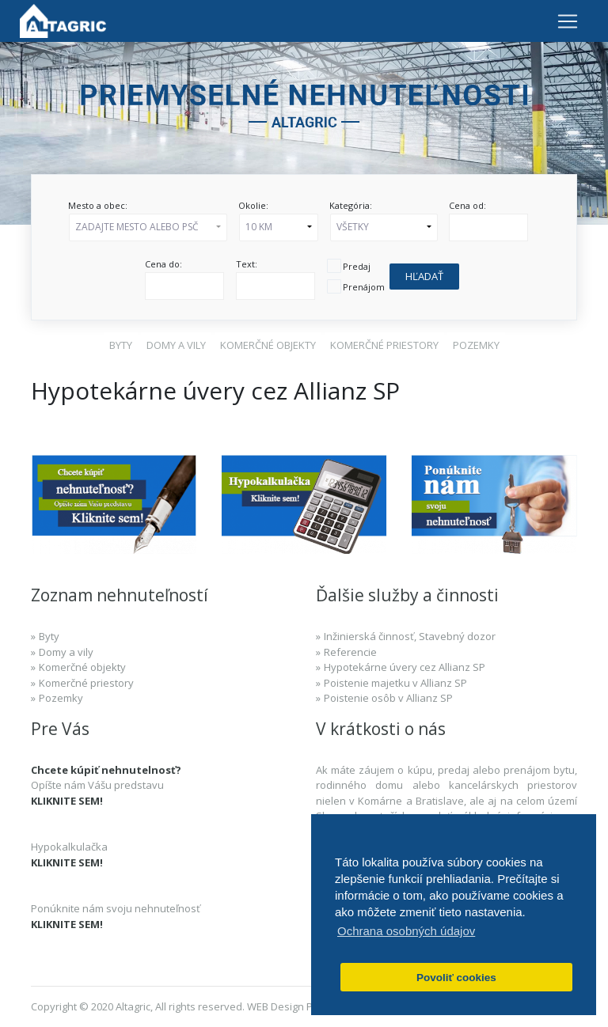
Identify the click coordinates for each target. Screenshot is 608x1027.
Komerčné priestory (86, 683)
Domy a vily (66, 652)
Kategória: (350, 205)
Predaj (356, 266)
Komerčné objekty (82, 667)
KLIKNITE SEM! (67, 801)
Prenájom (364, 287)
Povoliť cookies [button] (456, 977)
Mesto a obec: (97, 205)
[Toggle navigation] (567, 21)
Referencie (350, 652)
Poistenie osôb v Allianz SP (388, 698)
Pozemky (61, 698)
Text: (246, 264)
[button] (148, 227)
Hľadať (424, 276)
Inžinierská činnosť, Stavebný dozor (410, 636)
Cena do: (163, 264)
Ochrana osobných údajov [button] (406, 931)
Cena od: (467, 205)
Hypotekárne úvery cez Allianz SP (404, 667)
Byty (49, 636)
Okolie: (253, 205)
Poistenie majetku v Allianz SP (395, 683)
